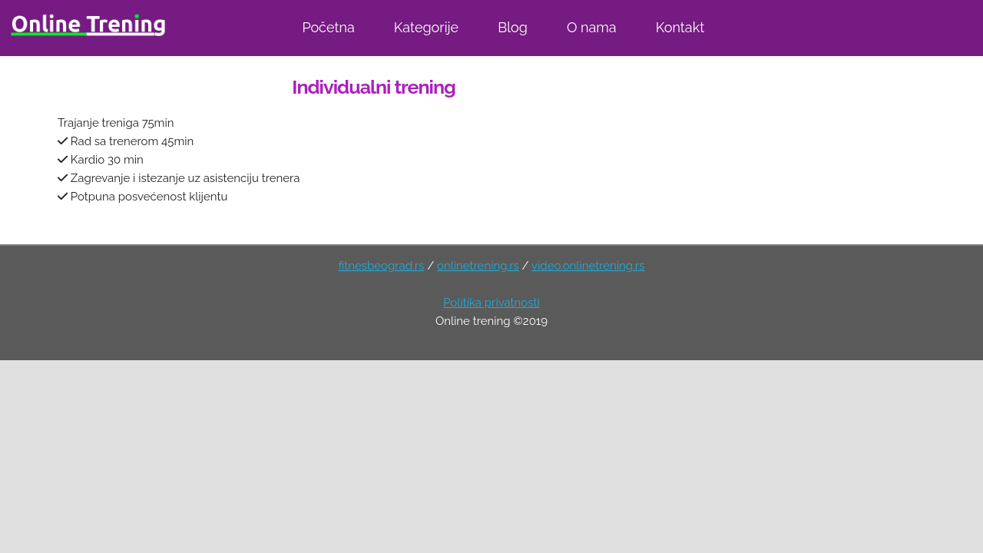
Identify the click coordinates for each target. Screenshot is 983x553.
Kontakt (680, 27)
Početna (328, 27)
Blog (513, 27)
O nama (592, 27)
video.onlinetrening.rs (587, 266)
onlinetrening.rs (478, 266)
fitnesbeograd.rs (382, 266)
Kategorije (426, 27)
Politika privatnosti (491, 303)
